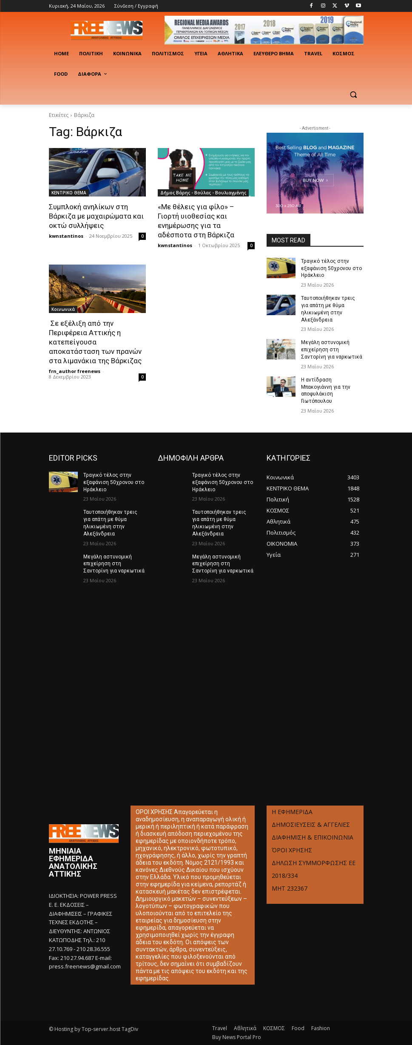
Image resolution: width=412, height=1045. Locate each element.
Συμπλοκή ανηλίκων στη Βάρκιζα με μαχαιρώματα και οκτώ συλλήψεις (96, 216)
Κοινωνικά (63, 309)
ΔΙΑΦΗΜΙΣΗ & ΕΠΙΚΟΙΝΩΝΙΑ (312, 837)
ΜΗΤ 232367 (289, 888)
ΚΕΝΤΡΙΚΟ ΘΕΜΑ (68, 193)
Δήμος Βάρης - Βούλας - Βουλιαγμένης (203, 193)
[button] (354, 95)
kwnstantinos (66, 236)
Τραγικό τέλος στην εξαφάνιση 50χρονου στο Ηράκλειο (331, 268)
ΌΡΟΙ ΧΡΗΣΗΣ (292, 850)
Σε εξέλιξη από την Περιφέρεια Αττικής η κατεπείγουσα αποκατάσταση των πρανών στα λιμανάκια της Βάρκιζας (95, 342)
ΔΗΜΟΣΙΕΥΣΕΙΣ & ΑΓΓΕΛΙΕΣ (311, 824)
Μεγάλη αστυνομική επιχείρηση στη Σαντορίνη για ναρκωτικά (331, 349)
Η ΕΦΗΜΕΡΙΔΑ (292, 812)
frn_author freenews (74, 371)
